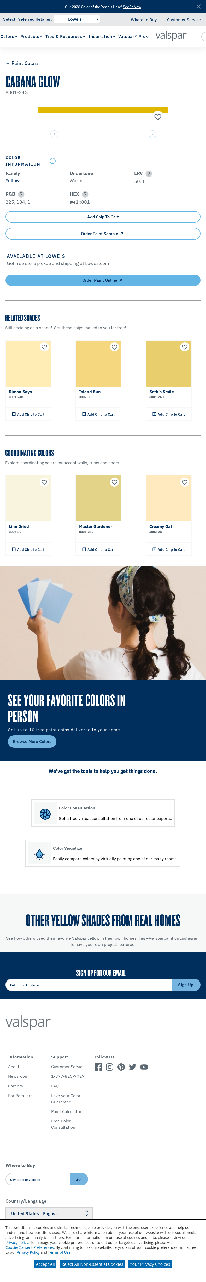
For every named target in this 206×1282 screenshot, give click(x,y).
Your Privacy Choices (150, 1264)
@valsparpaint (159, 938)
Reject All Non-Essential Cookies (92, 1264)
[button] (148, 174)
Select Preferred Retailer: (27, 19)
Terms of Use (59, 1252)
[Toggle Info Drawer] (124, 161)
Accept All (45, 1264)
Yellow (12, 181)
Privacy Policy (16, 1242)
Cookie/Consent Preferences (29, 1247)
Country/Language (26, 1201)
